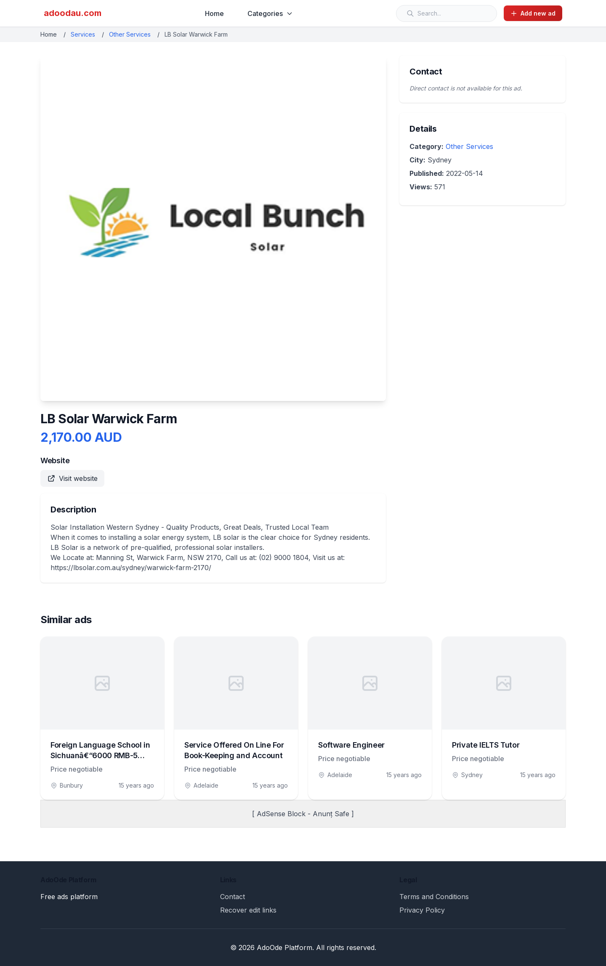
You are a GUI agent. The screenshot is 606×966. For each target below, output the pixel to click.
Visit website (72, 478)
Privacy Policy (422, 910)
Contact (232, 896)
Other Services (130, 34)
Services (83, 34)
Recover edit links (248, 910)
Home (214, 13)
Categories (270, 13)
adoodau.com (72, 13)
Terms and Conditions (434, 896)
